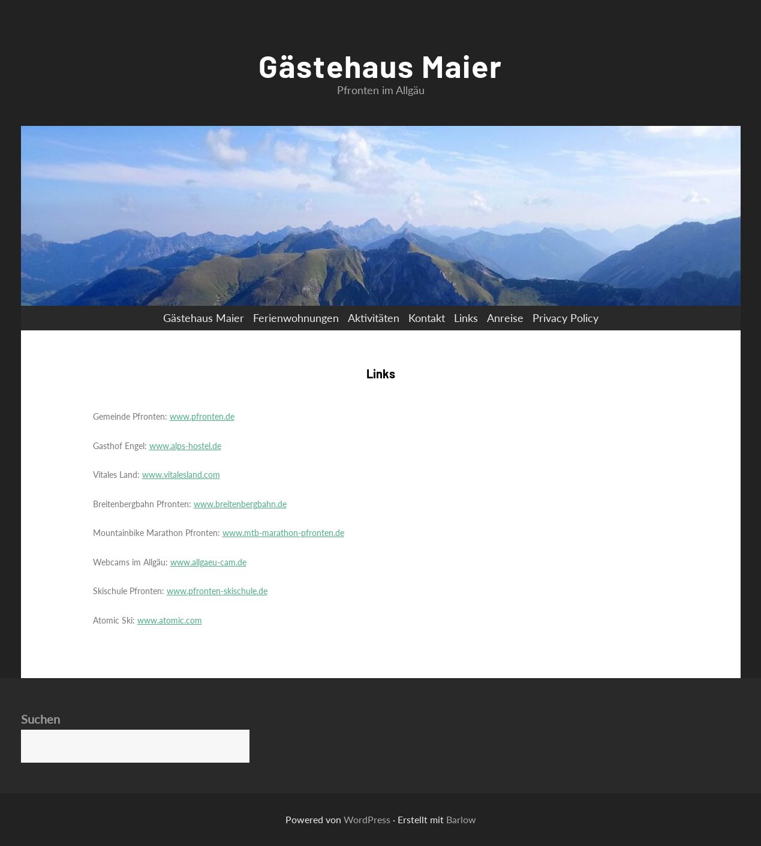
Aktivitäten (373, 317)
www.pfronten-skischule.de (217, 591)
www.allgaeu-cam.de (208, 562)
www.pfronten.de (202, 416)
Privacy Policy (565, 317)
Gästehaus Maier (380, 65)
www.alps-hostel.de (185, 446)
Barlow (461, 819)
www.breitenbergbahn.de (240, 504)
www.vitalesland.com (181, 474)
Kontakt (426, 317)
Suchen (40, 719)
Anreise (505, 317)
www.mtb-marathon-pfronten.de (283, 533)
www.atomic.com (169, 620)
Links (466, 317)
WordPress (367, 819)
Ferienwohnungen (296, 317)
